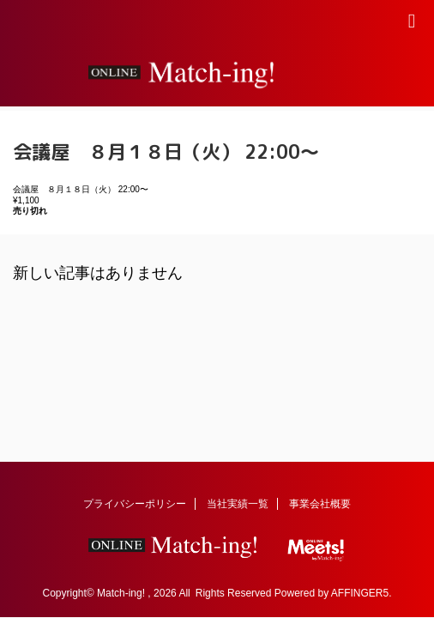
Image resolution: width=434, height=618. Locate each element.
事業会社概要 (320, 504)
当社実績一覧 (237, 504)
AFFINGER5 (360, 593)
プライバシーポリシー (134, 504)
